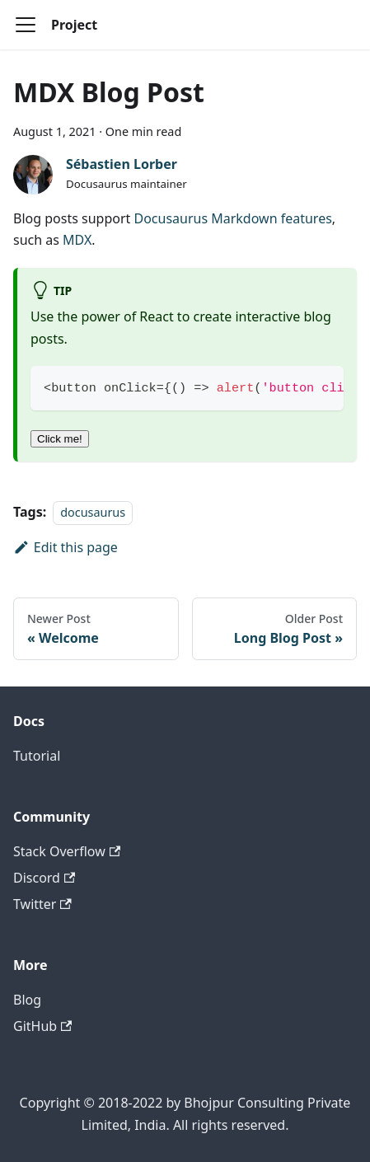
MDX (77, 240)
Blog (27, 1000)
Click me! (59, 439)
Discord (44, 878)
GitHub (42, 1026)
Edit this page (65, 547)
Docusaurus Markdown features (232, 218)
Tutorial (36, 756)
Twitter (42, 904)
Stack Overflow (66, 851)
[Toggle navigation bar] (25, 24)
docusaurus (92, 512)
